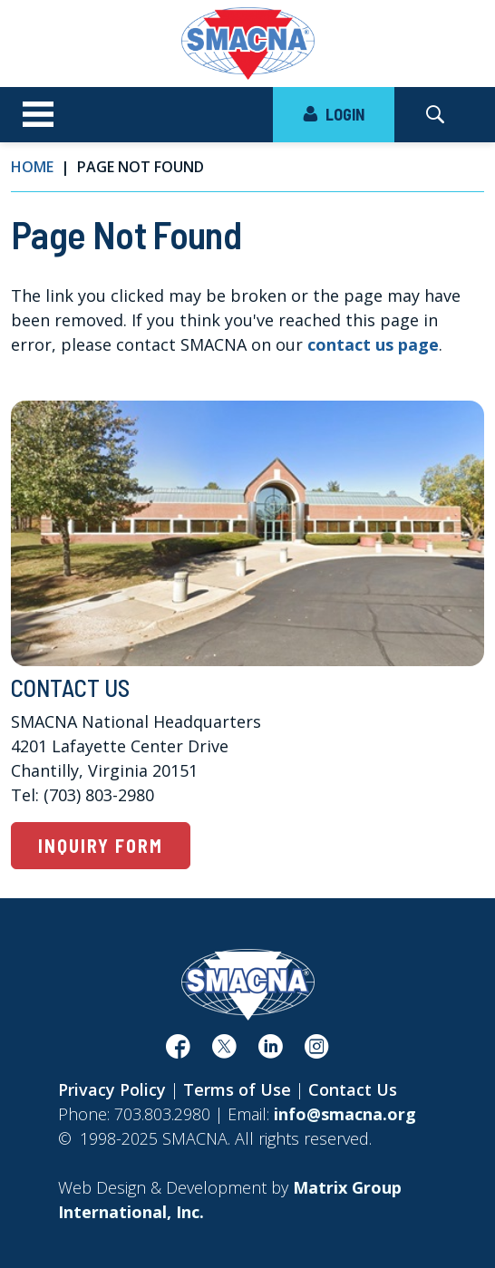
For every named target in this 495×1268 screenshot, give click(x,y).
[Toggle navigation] (38, 115)
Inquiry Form (100, 846)
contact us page (373, 344)
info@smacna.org (345, 1114)
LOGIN (333, 114)
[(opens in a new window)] (178, 1050)
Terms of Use (237, 1089)
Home (32, 167)
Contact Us (352, 1089)
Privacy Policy (112, 1089)
